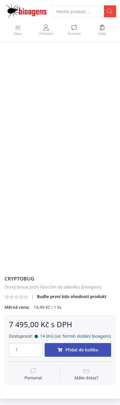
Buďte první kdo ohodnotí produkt (71, 296)
